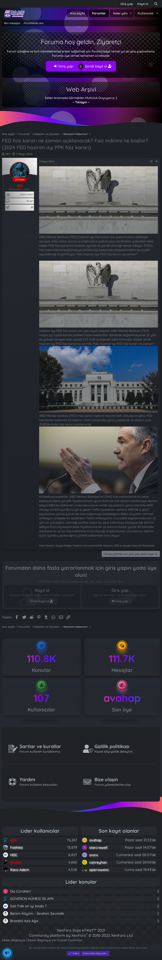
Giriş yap (63, 66)
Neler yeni (120, 13)
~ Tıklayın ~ (81, 102)
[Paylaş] (151, 161)
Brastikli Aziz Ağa (24, 921)
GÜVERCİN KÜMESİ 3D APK (32, 898)
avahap (122, 698)
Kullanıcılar (146, 13)
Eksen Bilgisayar (14, 940)
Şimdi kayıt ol (98, 66)
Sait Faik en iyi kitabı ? (28, 906)
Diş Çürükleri (20, 891)
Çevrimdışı (19, 179)
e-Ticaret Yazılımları (68, 940)
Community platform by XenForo (81, 935)
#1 (156, 161)
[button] (131, 13)
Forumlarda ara (33, 23)
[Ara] (156, 4)
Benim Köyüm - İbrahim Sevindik (37, 913)
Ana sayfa (77, 13)
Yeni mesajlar (12, 23)
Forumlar (99, 13)
